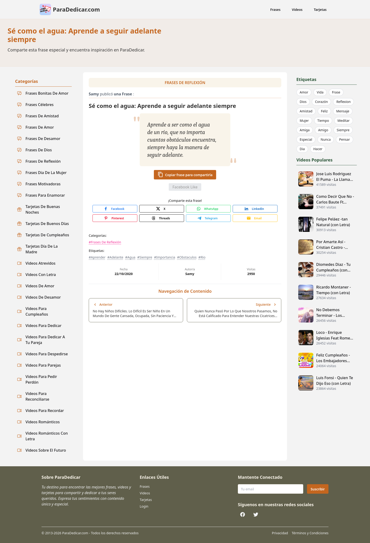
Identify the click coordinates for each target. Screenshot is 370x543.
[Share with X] (161, 208)
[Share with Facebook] (114, 208)
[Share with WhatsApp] (208, 208)
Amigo (323, 130)
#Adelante (115, 257)
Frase (336, 92)
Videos (297, 9)
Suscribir (318, 489)
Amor (304, 92)
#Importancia (164, 257)
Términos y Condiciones (310, 533)
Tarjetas (320, 9)
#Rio (202, 257)
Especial (306, 139)
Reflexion (343, 101)
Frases (275, 9)
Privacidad (280, 533)
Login (144, 506)
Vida (320, 92)
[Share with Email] (255, 218)
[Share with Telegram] (208, 218)
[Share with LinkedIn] (255, 208)
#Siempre (144, 257)
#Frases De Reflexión (105, 242)
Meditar (343, 120)
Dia (302, 149)
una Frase (123, 94)
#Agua (130, 257)
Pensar (344, 139)
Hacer (318, 149)
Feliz (324, 111)
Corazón (321, 101)
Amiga (305, 130)
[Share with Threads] (161, 218)
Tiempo (323, 120)
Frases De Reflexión (185, 82)
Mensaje (342, 111)
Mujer (304, 120)
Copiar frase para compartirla (185, 174)
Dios (303, 101)
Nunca (326, 139)
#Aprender (97, 257)
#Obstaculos (186, 257)
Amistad (306, 111)
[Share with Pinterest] (114, 218)
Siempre (343, 130)
